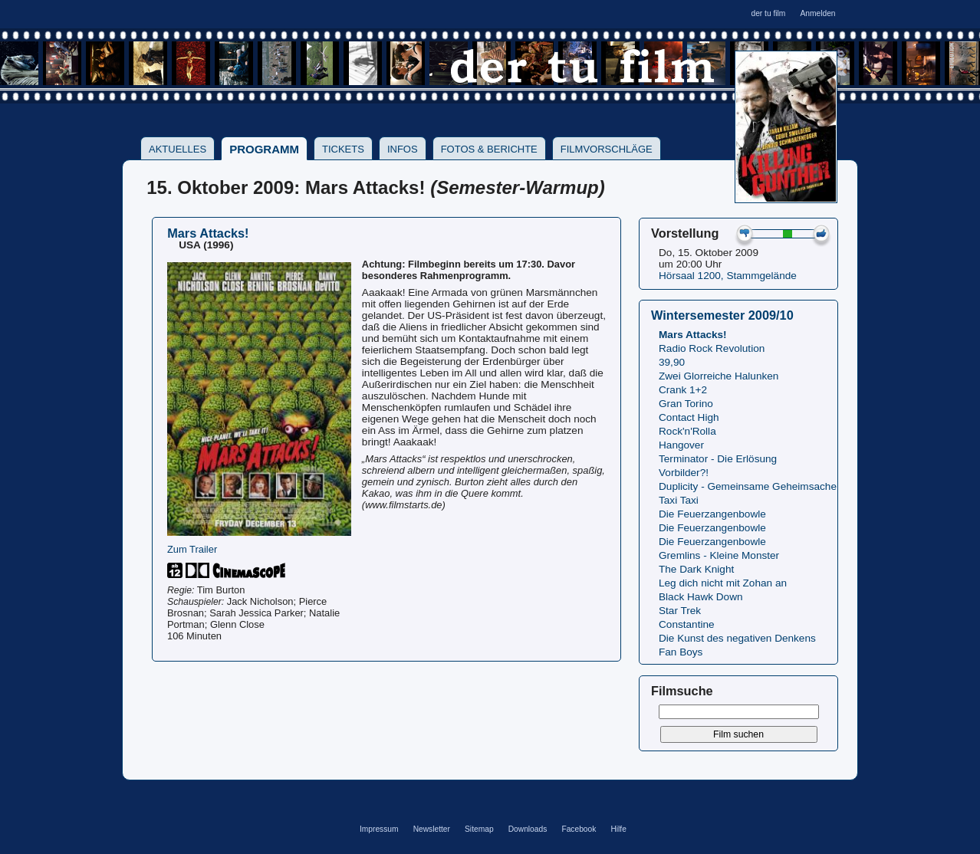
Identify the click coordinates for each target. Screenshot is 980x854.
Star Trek (680, 610)
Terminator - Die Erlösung (718, 459)
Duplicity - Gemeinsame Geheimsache (748, 486)
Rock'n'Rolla (687, 431)
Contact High (689, 417)
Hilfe (618, 829)
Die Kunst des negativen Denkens (737, 638)
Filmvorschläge (607, 149)
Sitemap (479, 829)
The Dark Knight (696, 569)
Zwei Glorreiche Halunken (718, 376)
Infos (402, 149)
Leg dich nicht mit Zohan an (723, 583)
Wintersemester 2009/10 (722, 315)
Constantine (687, 624)
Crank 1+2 (683, 390)
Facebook (578, 829)
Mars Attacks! (693, 334)
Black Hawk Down (701, 597)
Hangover (681, 445)
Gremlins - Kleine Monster (719, 555)
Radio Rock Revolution (712, 348)
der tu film (768, 13)
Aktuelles (177, 149)
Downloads (528, 829)
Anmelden (817, 13)
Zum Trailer (192, 549)
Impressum (379, 829)
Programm (264, 149)
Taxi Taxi (679, 500)
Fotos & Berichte (489, 149)
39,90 (672, 362)
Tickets (343, 149)
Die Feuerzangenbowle (712, 514)
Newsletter (431, 829)
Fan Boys (680, 652)
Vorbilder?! (684, 472)
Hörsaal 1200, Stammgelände (728, 275)
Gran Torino (686, 403)
